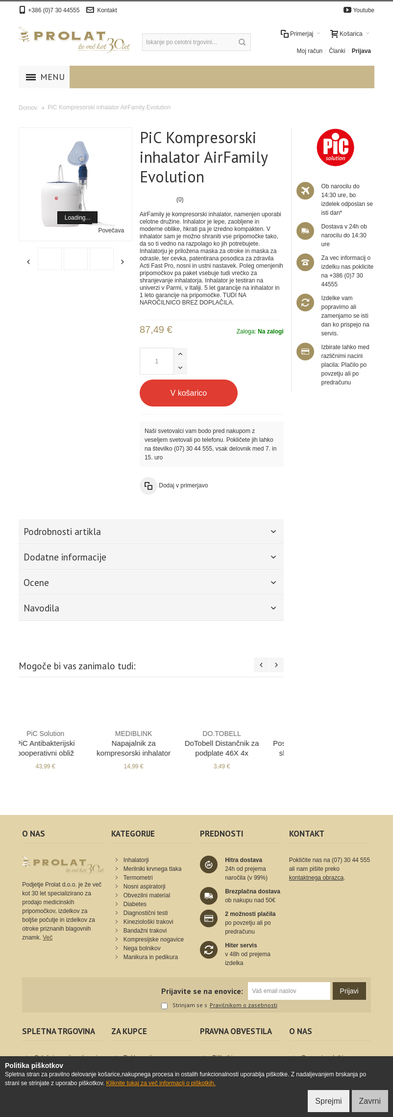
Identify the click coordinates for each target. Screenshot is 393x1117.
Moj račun (310, 51)
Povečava (111, 230)
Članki (337, 51)
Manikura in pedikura (150, 957)
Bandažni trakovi (145, 930)
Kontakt (107, 10)
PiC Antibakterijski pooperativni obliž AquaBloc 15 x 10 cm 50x (239, 753)
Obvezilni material (146, 895)
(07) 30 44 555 (193, 448)
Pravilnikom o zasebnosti (243, 1005)
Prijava (361, 51)
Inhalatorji (136, 860)
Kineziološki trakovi (148, 921)
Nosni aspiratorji (144, 886)
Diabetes (135, 904)
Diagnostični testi (145, 913)
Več (47, 937)
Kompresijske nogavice (153, 939)
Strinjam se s (184, 1005)
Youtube (363, 10)
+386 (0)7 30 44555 (53, 10)
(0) (180, 199)
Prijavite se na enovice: (202, 991)
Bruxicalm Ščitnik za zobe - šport (151, 743)
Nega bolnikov (142, 948)
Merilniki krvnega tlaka (152, 868)
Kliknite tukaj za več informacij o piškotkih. (161, 1083)
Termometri (138, 877)
